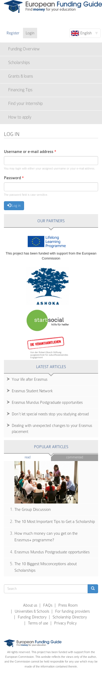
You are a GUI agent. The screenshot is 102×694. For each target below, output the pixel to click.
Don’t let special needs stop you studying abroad (50, 414)
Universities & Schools (32, 611)
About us (30, 605)
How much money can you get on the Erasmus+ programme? (46, 536)
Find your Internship (25, 103)
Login (30, 33)
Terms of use (38, 623)
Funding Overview (24, 48)
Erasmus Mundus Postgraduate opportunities (47, 402)
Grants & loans (20, 76)
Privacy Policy (65, 623)
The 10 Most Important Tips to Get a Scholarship (54, 521)
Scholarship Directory (70, 617)
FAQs (47, 605)
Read (35, 457)
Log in (14, 205)
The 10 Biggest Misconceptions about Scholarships (45, 567)
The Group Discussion (32, 509)
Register (13, 33)
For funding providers (72, 611)
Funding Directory (32, 617)
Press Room (68, 605)
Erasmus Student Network (32, 391)
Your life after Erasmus (29, 379)
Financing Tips (20, 89)
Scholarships (19, 62)
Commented (74, 457)
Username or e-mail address (30, 152)
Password (14, 178)
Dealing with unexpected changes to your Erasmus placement (52, 428)
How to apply (19, 117)
